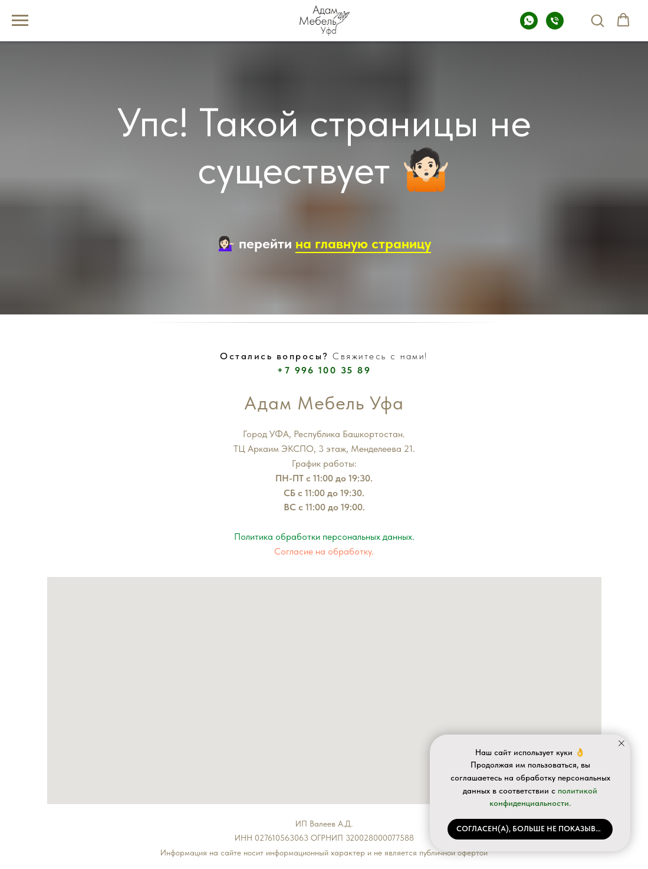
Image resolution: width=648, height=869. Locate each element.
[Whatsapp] (529, 26)
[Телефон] (555, 26)
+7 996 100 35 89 (324, 370)
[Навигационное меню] (20, 21)
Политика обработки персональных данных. (324, 536)
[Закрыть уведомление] (621, 743)
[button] (597, 20)
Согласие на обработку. (324, 551)
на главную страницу (363, 243)
